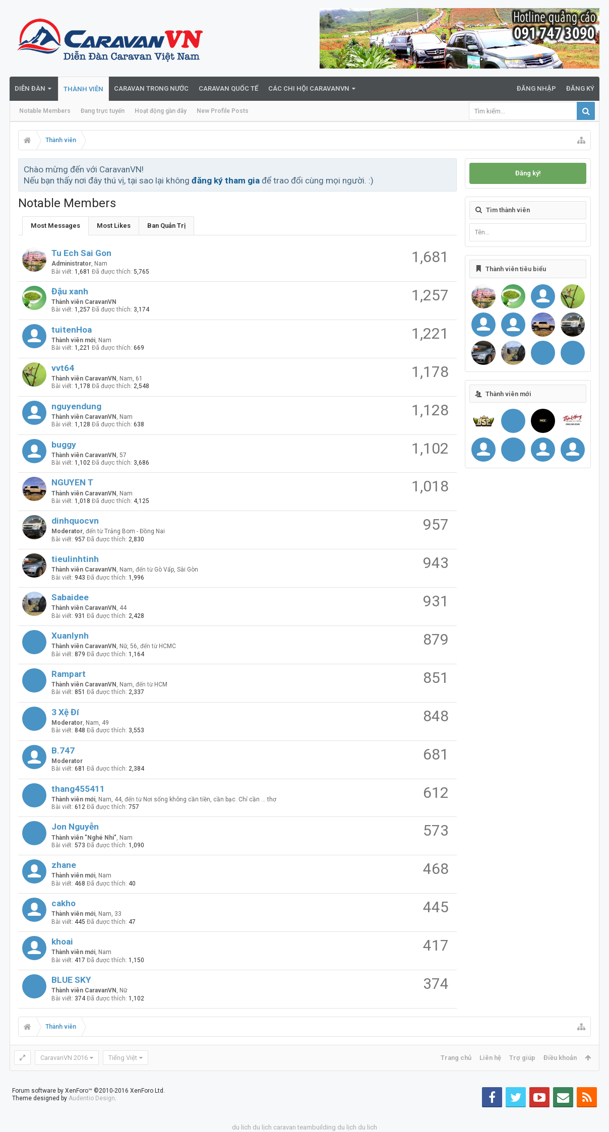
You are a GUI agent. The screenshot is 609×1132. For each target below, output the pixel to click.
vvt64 (62, 368)
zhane (63, 865)
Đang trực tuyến (103, 110)
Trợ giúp (522, 1057)
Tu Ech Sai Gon (81, 253)
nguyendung (76, 406)
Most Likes (114, 225)
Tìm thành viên (508, 210)
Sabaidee (70, 597)
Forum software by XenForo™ (88, 1090)
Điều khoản (560, 1057)
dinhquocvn (75, 521)
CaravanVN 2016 (64, 1057)
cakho (63, 903)
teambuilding (316, 1127)
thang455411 (78, 789)
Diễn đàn (30, 88)
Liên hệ (490, 1057)
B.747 (63, 750)
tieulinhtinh (75, 559)
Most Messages (55, 225)
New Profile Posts (223, 110)
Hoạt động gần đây (161, 110)
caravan (284, 1127)
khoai (62, 941)
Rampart (68, 674)
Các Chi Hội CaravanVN (308, 88)
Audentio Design (92, 1098)
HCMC (167, 646)
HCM (160, 684)
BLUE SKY (71, 980)
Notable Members (45, 110)
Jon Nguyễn (75, 827)
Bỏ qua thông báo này (450, 169)
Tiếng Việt (122, 1057)
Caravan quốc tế (228, 88)
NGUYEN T (72, 482)
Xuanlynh (70, 636)
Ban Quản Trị (166, 225)
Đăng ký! (528, 173)
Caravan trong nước (151, 88)
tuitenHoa (71, 330)
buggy (63, 444)
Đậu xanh (69, 291)
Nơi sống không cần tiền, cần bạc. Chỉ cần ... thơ (209, 799)
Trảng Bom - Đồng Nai (134, 531)
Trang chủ (456, 1057)
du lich (241, 1127)
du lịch (262, 1127)
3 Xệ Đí (65, 712)
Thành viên (83, 89)
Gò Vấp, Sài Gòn (176, 569)
